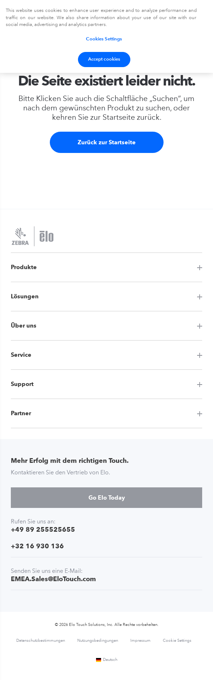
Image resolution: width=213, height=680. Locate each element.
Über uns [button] (23, 325)
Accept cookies (104, 59)
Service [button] (21, 354)
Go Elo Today (106, 497)
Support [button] (22, 384)
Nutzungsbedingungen (97, 641)
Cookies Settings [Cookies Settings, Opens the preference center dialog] (104, 39)
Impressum (140, 641)
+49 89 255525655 (43, 529)
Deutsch (106, 660)
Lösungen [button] (25, 296)
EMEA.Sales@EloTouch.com (53, 579)
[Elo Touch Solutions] (32, 237)
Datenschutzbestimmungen (40, 641)
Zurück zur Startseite (107, 142)
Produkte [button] (24, 267)
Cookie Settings (177, 641)
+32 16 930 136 (37, 546)
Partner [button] (21, 413)
